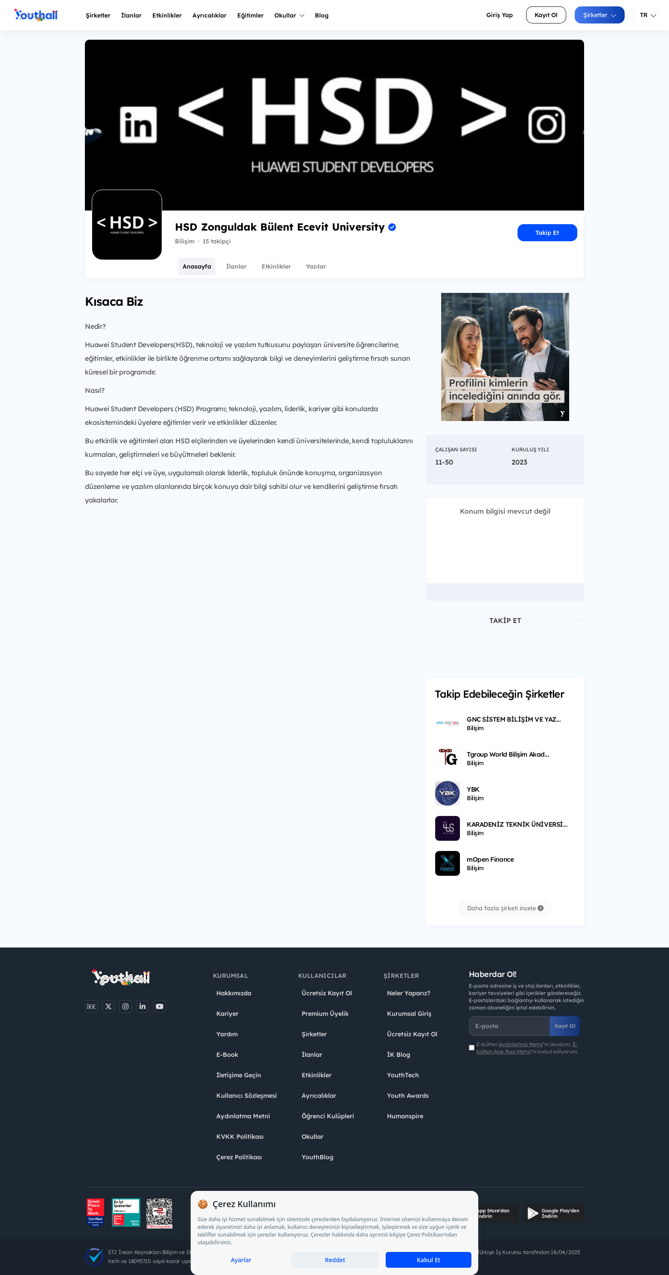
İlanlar (131, 15)
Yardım (227, 1034)
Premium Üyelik (325, 1014)
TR (648, 15)
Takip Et (547, 233)
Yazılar (316, 266)
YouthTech (403, 1075)
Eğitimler (250, 15)
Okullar (289, 15)
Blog (322, 15)
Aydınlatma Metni (243, 1116)
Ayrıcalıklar (319, 1096)
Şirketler (98, 15)
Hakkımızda (233, 993)
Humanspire (405, 1116)
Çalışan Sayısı (456, 449)
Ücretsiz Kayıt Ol (327, 993)
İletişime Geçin (238, 1075)
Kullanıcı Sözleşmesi (246, 1096)
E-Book (227, 1055)
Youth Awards (408, 1096)
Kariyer (227, 1014)
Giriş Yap (499, 15)
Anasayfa (197, 266)
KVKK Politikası (240, 1136)
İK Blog (398, 1055)
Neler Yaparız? (408, 993)
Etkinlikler (167, 15)
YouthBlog (317, 1157)
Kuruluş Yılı (530, 449)
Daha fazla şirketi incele (505, 908)
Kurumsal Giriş (409, 1014)
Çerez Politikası (239, 1157)
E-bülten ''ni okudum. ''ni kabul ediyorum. (527, 1048)
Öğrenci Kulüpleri (328, 1116)
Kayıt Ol (546, 15)
